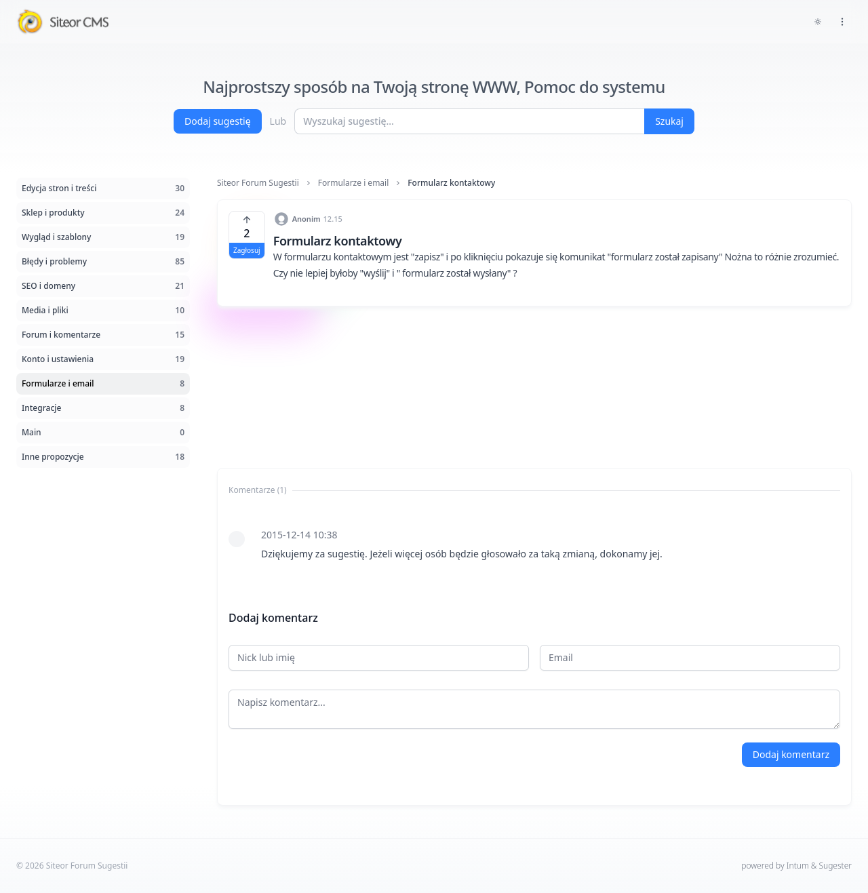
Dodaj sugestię (217, 121)
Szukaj (669, 121)
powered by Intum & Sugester (796, 865)
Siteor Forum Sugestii (258, 183)
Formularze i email (353, 183)
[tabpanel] (534, 544)
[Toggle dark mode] (817, 21)
